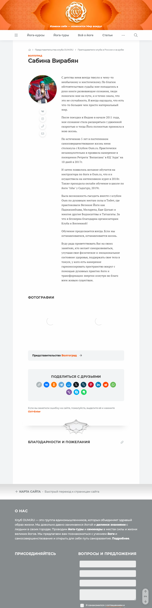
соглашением (114, 590)
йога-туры (76, 514)
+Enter (34, 396)
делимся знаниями (111, 510)
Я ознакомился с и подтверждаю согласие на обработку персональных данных (108, 594)
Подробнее (120, 523)
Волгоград (35, 55)
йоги (110, 519)
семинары (95, 514)
